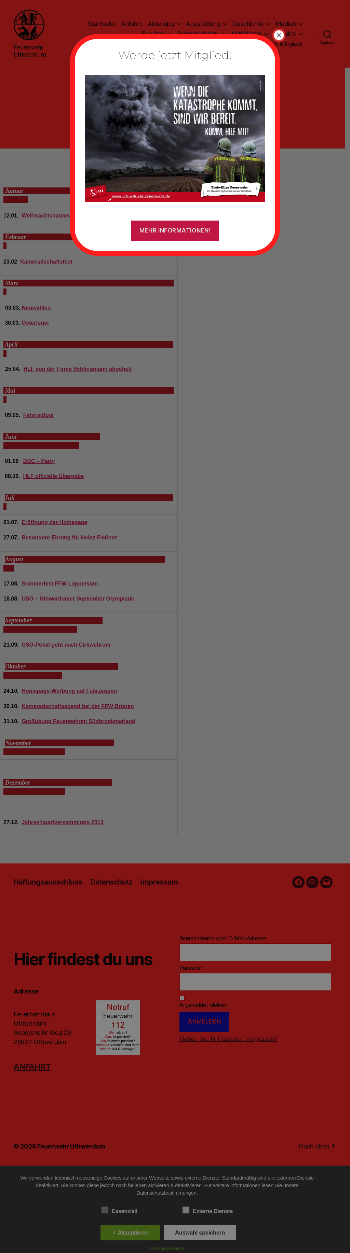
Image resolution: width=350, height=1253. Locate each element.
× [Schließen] (279, 35)
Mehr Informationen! (175, 230)
